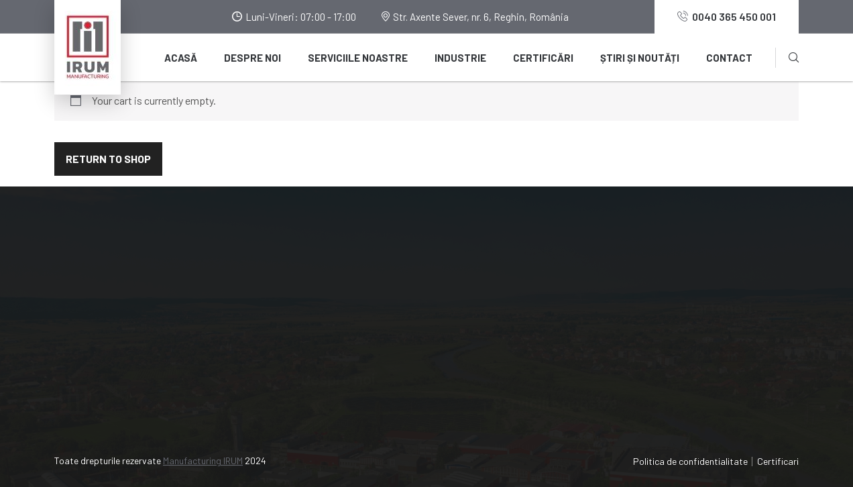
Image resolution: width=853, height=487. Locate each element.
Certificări (543, 58)
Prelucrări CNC (525, 310)
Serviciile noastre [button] (358, 58)
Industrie (460, 58)
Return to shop (108, 158)
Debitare (512, 334)
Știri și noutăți (639, 58)
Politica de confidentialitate (690, 461)
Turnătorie (516, 286)
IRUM (697, 286)
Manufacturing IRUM (203, 460)
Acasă (180, 58)
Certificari (778, 461)
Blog (311, 334)
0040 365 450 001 (726, 16)
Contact (729, 58)
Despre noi (252, 58)
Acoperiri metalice (534, 358)
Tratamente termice (537, 382)
